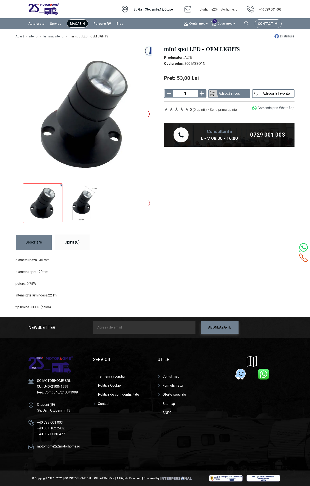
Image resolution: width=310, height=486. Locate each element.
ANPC (167, 413)
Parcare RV (102, 24)
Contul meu (171, 376)
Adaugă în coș (225, 93)
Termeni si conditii (112, 376)
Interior (33, 36)
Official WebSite (104, 478)
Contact (268, 24)
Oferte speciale (174, 394)
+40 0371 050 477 (51, 434)
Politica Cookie (109, 385)
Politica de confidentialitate (118, 394)
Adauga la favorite (272, 93)
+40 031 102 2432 (51, 428)
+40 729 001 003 (270, 9)
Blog (119, 24)
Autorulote (36, 24)
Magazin (77, 24)
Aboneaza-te (219, 327)
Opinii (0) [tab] (72, 242)
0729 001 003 (267, 134)
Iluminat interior (54, 36)
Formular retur (173, 385)
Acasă (20, 36)
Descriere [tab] (33, 242)
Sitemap (169, 404)
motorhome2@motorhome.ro (217, 9)
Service (55, 24)
